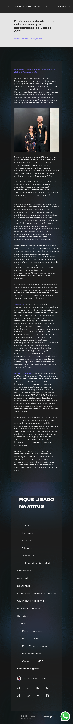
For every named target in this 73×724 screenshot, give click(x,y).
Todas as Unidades (19, 6)
